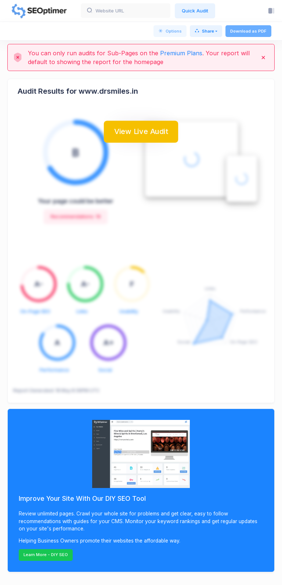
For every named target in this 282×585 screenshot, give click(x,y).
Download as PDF (248, 31)
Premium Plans (181, 53)
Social (105, 370)
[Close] (263, 57)
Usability (128, 311)
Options (170, 31)
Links (82, 311)
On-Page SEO (35, 311)
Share (204, 31)
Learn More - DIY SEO (46, 554)
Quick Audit (195, 11)
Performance (54, 370)
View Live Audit (141, 131)
